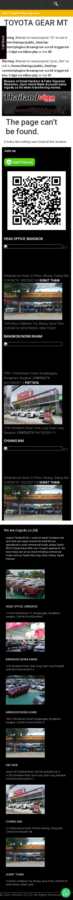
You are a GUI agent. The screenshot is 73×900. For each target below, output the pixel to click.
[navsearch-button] (56, 5)
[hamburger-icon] (46, 5)
